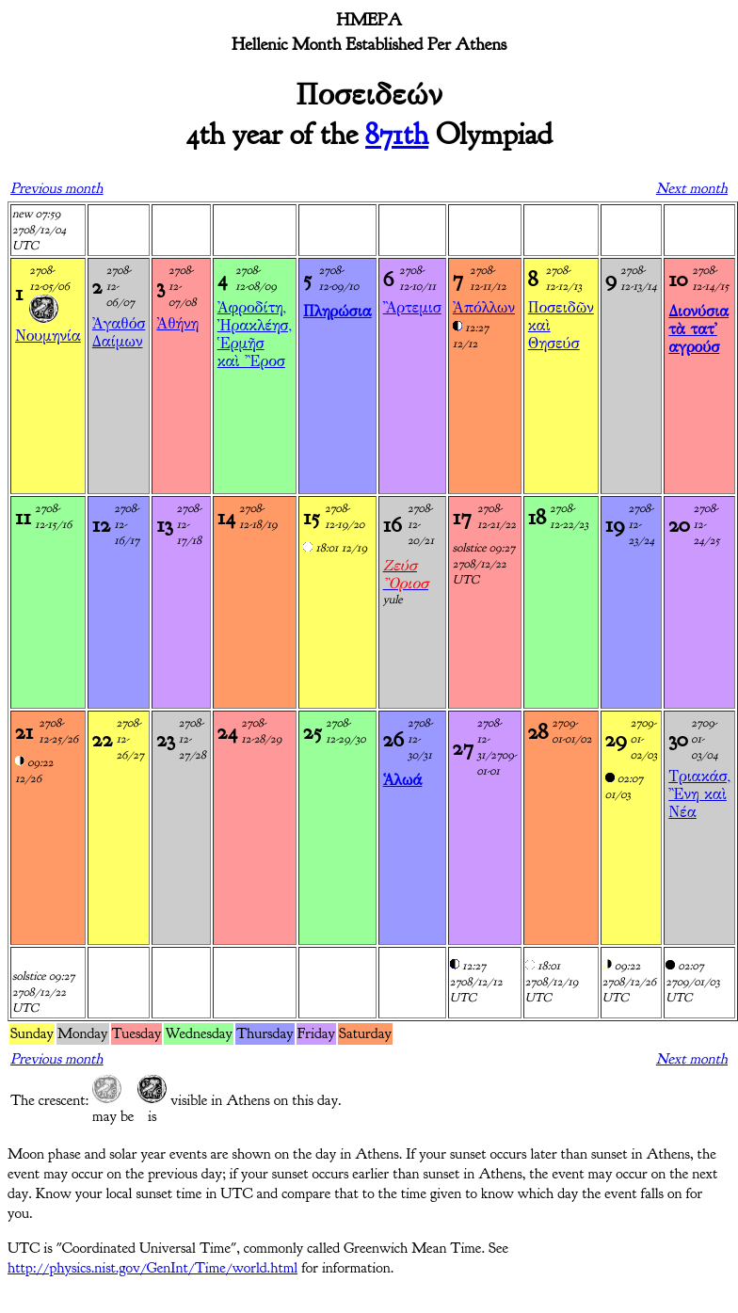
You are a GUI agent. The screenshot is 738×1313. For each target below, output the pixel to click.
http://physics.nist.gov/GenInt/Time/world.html (152, 1267)
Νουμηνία (48, 335)
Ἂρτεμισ (412, 307)
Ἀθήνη (177, 323)
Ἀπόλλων (484, 307)
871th (396, 134)
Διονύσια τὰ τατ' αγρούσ (698, 329)
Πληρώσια (337, 311)
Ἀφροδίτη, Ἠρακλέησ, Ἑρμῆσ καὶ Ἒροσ (254, 334)
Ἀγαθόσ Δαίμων (118, 332)
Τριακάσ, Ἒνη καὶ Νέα (699, 794)
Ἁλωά (403, 780)
